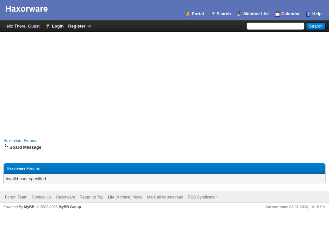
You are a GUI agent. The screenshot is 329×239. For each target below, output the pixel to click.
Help (317, 13)
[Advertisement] (164, 81)
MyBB (29, 207)
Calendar (290, 13)
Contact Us (41, 197)
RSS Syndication (203, 197)
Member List (256, 13)
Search (223, 13)
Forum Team (16, 197)
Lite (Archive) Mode (125, 197)
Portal (198, 13)
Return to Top (92, 197)
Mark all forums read (165, 197)
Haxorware (65, 197)
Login (57, 26)
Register (76, 26)
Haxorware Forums (20, 140)
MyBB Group (69, 207)
